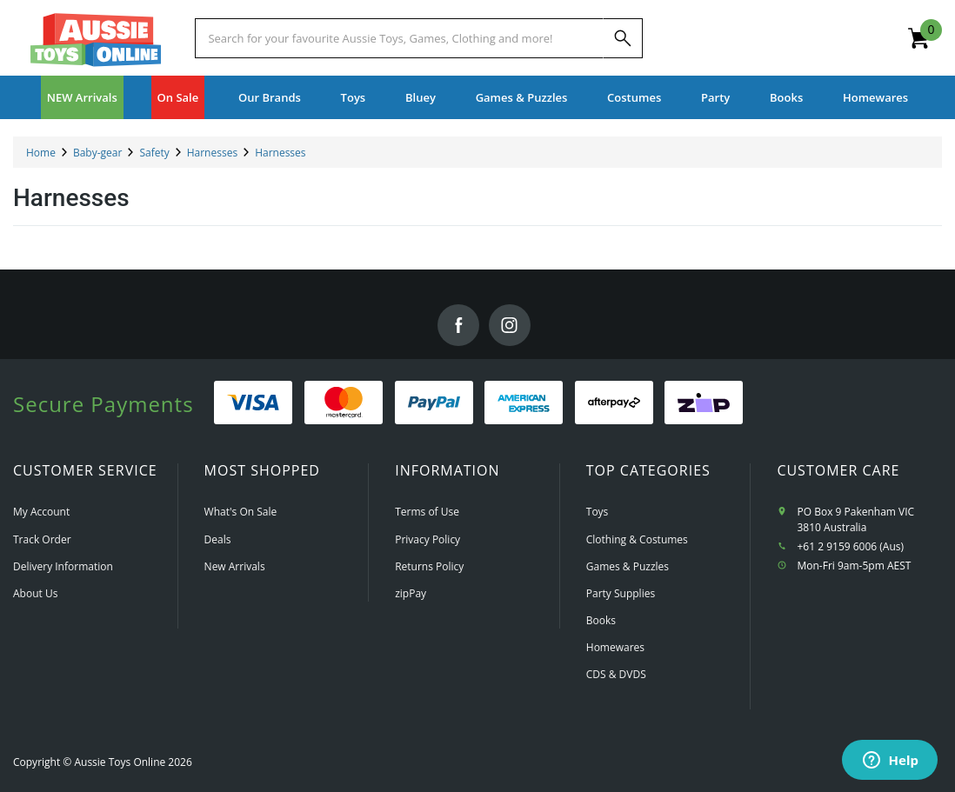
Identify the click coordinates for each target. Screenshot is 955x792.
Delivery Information (63, 566)
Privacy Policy (427, 539)
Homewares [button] (875, 97)
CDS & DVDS (616, 674)
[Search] (623, 38)
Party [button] (715, 97)
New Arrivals (234, 566)
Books (786, 97)
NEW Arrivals (82, 97)
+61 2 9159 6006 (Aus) (851, 546)
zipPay (410, 593)
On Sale (178, 97)
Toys (597, 511)
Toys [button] (353, 97)
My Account (41, 511)
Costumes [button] (634, 97)
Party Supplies (620, 593)
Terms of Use (427, 511)
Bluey (420, 97)
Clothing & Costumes (637, 539)
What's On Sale (240, 511)
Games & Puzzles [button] (522, 97)
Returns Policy (429, 566)
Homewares (615, 647)
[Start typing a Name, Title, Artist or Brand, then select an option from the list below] (399, 38)
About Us (35, 593)
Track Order (42, 539)
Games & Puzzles (627, 566)
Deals (217, 539)
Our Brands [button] (269, 97)
